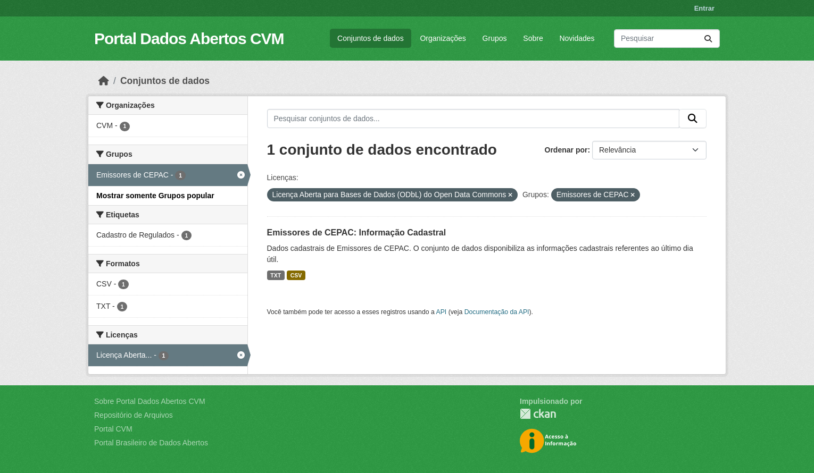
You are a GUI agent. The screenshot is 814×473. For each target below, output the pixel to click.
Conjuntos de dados (370, 38)
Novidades (576, 38)
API (441, 312)
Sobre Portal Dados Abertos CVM (149, 401)
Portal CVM (113, 429)
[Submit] (708, 38)
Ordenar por (566, 150)
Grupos (495, 38)
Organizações (443, 38)
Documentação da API (496, 312)
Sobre (533, 38)
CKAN (538, 413)
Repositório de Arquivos (133, 415)
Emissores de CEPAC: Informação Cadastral (356, 232)
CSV (296, 275)
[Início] (103, 80)
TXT (275, 275)
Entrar (704, 8)
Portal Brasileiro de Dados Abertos (151, 442)
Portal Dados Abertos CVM (189, 38)
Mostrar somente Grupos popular (155, 195)
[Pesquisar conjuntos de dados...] (667, 38)
